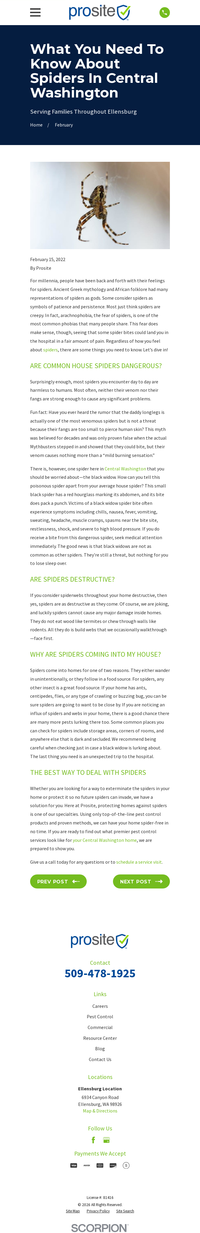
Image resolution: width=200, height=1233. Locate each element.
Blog (100, 1048)
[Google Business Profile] (106, 1140)
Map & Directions (100, 1111)
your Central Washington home (105, 840)
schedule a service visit (139, 862)
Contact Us (100, 1059)
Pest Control (100, 1016)
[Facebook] (93, 1140)
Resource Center (100, 1038)
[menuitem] (73, 1211)
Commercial (100, 1027)
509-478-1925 (100, 973)
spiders (50, 350)
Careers (100, 1006)
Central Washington (125, 469)
